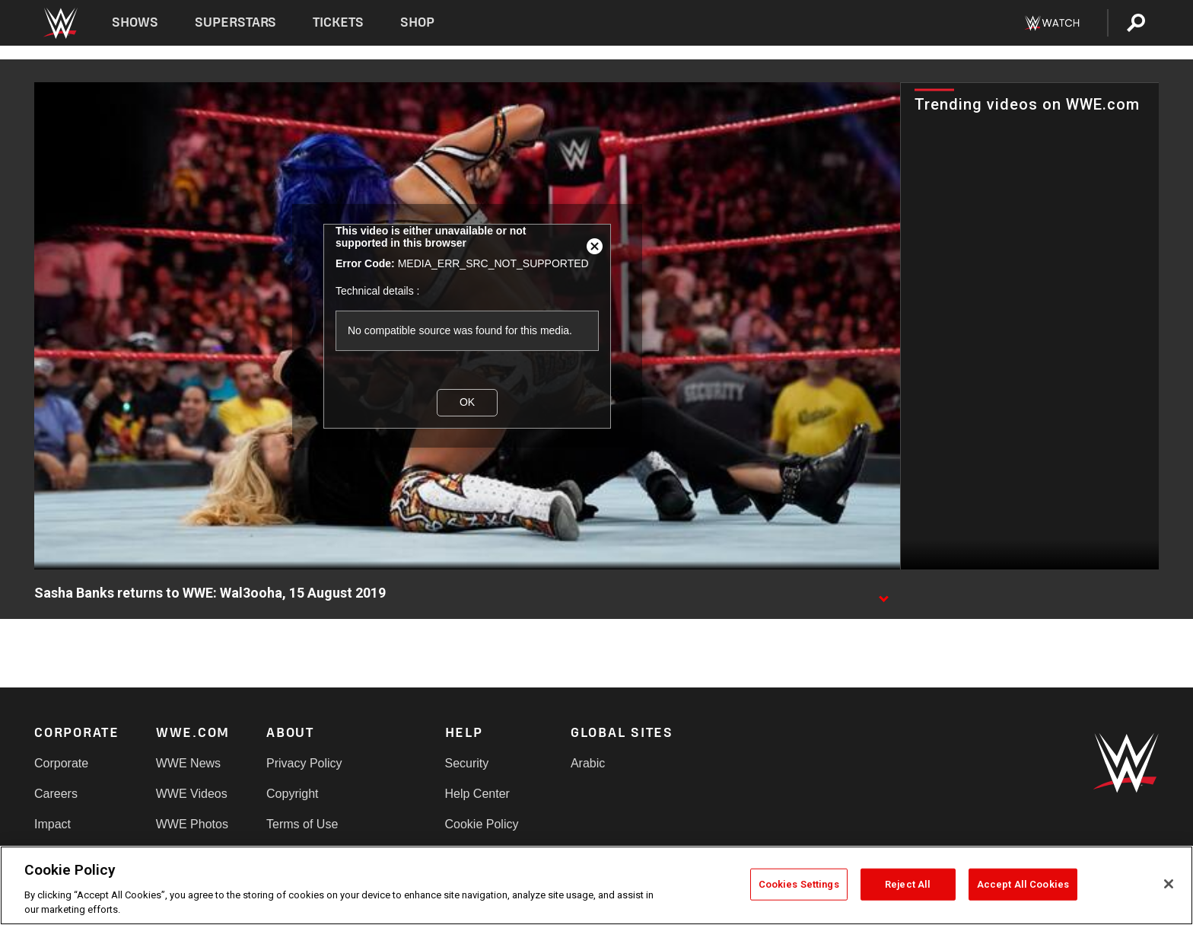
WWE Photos (192, 824)
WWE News (188, 763)
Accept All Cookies (1023, 884)
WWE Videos (191, 793)
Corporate (61, 763)
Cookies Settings (799, 884)
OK (467, 402)
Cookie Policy (482, 824)
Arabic (588, 763)
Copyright (292, 793)
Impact (52, 824)
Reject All (908, 884)
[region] (596, 885)
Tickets (338, 22)
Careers (56, 793)
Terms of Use (302, 824)
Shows (135, 22)
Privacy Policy (304, 763)
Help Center (477, 793)
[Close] (1168, 884)
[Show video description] (883, 594)
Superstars (236, 22)
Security (467, 763)
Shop (417, 22)
